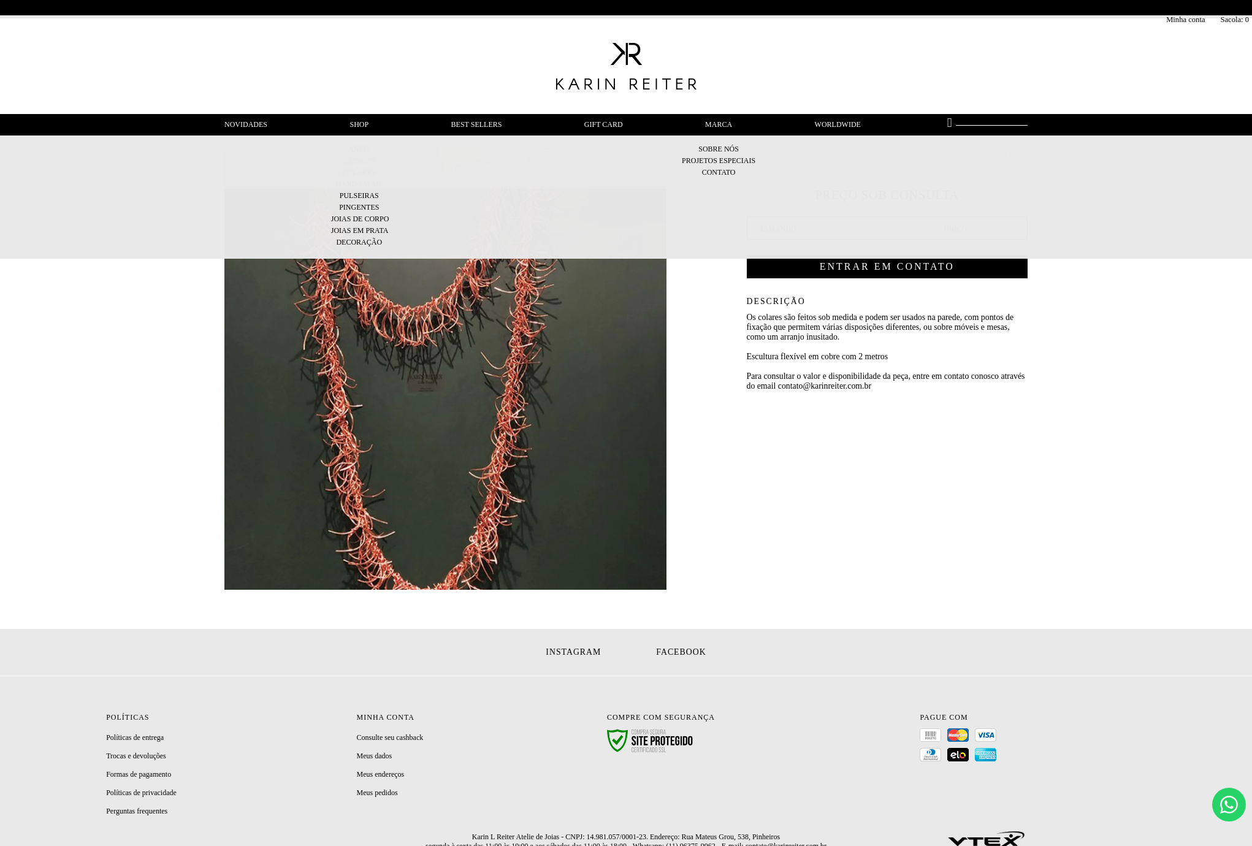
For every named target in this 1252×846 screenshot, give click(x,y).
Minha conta (1185, 19)
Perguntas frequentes (136, 811)
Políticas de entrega (135, 737)
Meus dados (374, 756)
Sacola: (1234, 19)
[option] (445, 369)
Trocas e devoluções (136, 756)
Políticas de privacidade (141, 792)
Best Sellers (476, 124)
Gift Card (603, 124)
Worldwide (838, 124)
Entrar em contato (887, 266)
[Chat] (1229, 804)
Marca (718, 124)
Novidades (245, 124)
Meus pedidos (377, 792)
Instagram (573, 652)
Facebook (681, 652)
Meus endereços (381, 774)
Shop (358, 124)
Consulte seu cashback (390, 737)
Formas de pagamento (138, 774)
